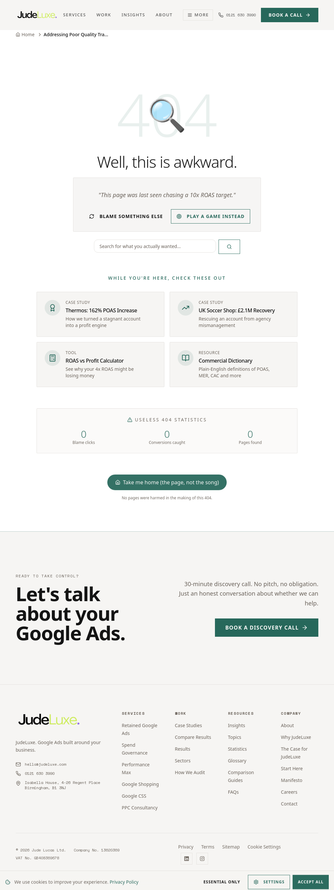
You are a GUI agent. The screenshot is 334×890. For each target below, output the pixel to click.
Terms (207, 850)
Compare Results (193, 737)
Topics (234, 737)
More (198, 15)
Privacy (185, 850)
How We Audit (190, 772)
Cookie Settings (264, 850)
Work (104, 15)
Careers (289, 792)
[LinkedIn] (186, 862)
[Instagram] (202, 862)
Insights (133, 15)
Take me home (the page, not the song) (167, 486)
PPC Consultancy (140, 807)
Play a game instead (210, 216)
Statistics (237, 749)
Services (74, 15)
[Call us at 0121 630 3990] (237, 15)
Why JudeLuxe (296, 737)
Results (182, 749)
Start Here (292, 768)
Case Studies (188, 725)
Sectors (182, 760)
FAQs (233, 792)
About (164, 15)
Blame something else (126, 216)
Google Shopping (140, 784)
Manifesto (291, 780)
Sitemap (231, 850)
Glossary (237, 760)
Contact (289, 804)
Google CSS (134, 796)
